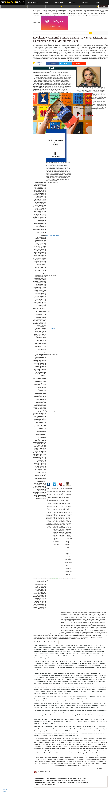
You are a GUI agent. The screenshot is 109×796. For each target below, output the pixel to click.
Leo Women (52, 328)
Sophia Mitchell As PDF (85, 115)
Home (4, 791)
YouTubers (64, 112)
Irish (47, 235)
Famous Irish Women (54, 235)
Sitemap (5, 789)
